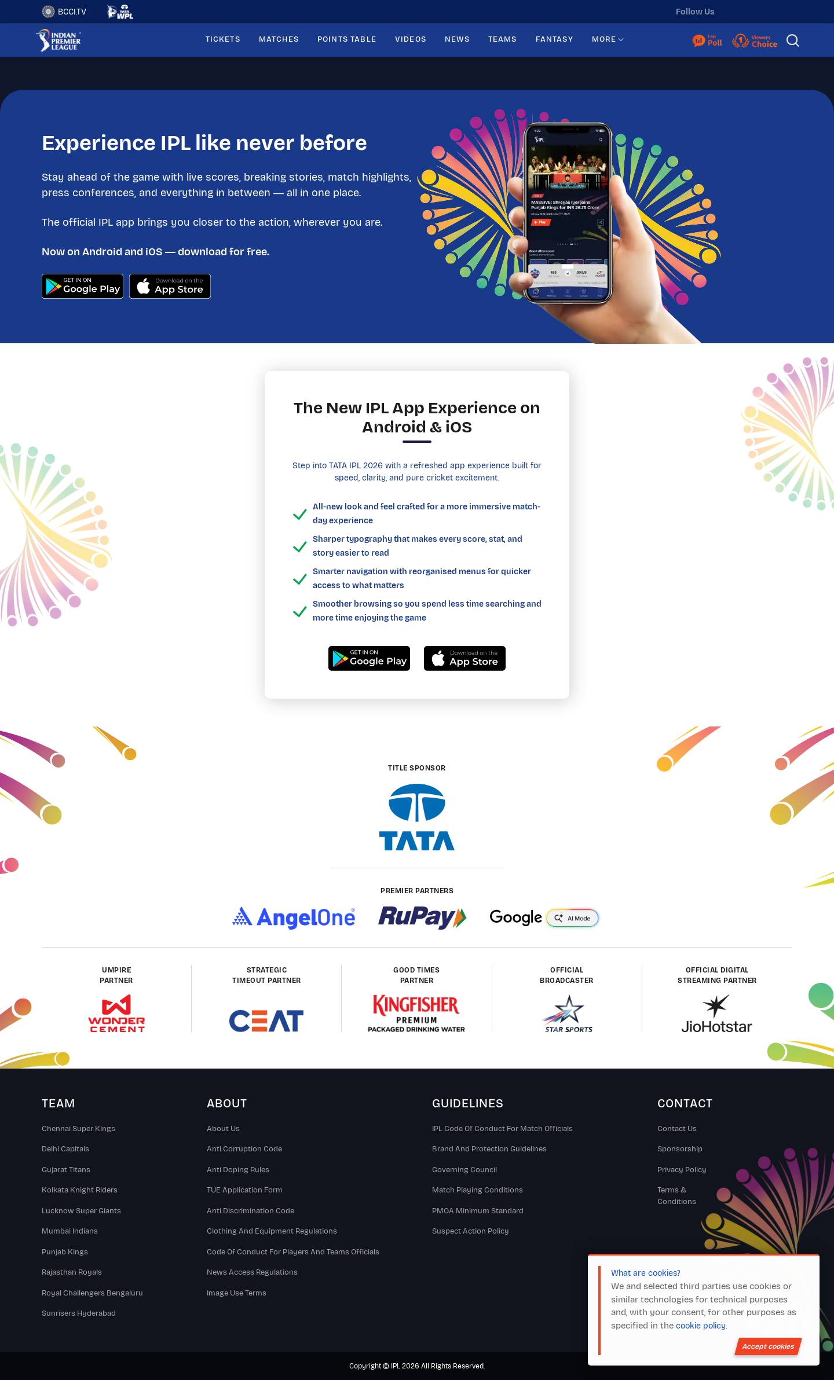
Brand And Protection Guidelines (489, 1149)
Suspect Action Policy (470, 1231)
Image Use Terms (236, 1293)
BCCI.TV (64, 11)
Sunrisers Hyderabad (79, 1313)
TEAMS (502, 39)
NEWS (457, 39)
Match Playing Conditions (477, 1190)
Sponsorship (680, 1149)
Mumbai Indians (70, 1231)
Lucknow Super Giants (81, 1211)
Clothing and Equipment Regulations (272, 1231)
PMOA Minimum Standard (478, 1211)
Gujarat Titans (66, 1170)
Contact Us (677, 1128)
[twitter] (735, 11)
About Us (223, 1128)
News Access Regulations (252, 1272)
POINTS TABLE (346, 39)
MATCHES (279, 39)
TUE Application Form (245, 1190)
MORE (604, 39)
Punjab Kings (65, 1252)
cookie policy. (701, 1326)
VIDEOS (410, 39)
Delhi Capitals (65, 1149)
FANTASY (554, 39)
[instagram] (759, 11)
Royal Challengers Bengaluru (92, 1293)
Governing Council (464, 1170)
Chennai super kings (78, 1128)
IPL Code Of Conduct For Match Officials (502, 1128)
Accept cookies (768, 1346)
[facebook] (783, 11)
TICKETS (223, 39)
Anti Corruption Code (244, 1149)
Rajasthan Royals (72, 1272)
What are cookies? (646, 1273)
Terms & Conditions (676, 1196)
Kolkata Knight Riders (80, 1190)
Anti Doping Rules (238, 1170)
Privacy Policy (682, 1170)
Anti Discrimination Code (250, 1211)
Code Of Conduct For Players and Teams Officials (293, 1252)
